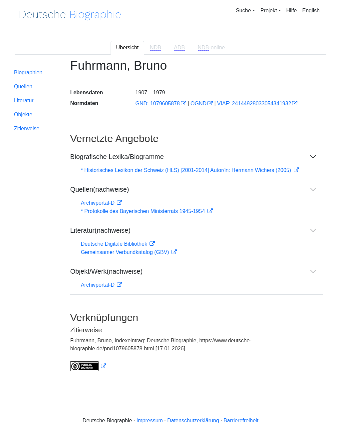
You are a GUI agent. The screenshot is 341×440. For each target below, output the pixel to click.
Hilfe (291, 10)
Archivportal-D (98, 203)
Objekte (23, 114)
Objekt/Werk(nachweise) (106, 271)
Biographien (28, 72)
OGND (198, 103)
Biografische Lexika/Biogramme (117, 156)
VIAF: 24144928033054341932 (254, 103)
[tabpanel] (170, 219)
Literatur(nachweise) (100, 230)
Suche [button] (243, 10)
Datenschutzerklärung (193, 420)
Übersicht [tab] (127, 47)
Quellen (23, 86)
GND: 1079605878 (157, 103)
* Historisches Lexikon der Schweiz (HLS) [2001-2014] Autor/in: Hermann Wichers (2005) (187, 170)
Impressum (150, 420)
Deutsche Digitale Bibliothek (115, 244)
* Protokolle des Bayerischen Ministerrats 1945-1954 (143, 211)
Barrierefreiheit (240, 420)
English (311, 10)
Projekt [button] (268, 10)
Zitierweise (26, 128)
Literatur (24, 100)
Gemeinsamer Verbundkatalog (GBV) (125, 252)
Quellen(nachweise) (99, 189)
